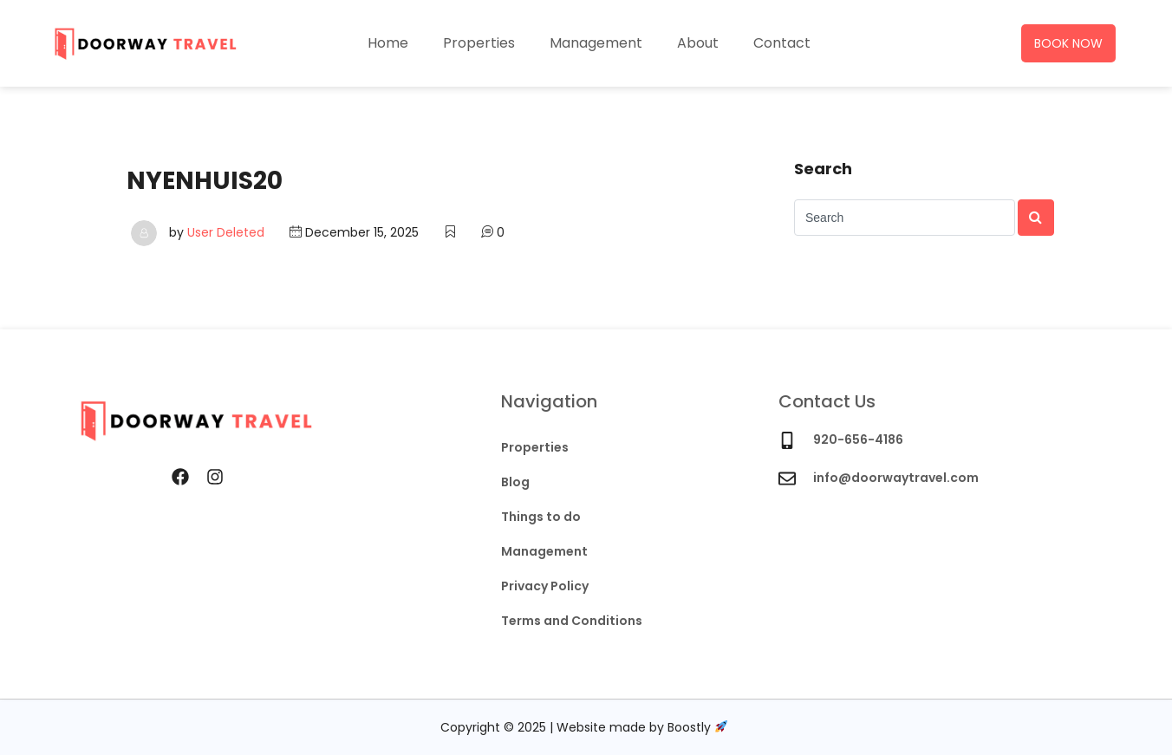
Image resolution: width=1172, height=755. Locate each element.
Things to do (541, 516)
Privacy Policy (545, 586)
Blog (515, 482)
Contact (782, 43)
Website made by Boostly (642, 727)
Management (596, 43)
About (698, 43)
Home (388, 43)
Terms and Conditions (571, 620)
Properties (479, 43)
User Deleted (225, 232)
